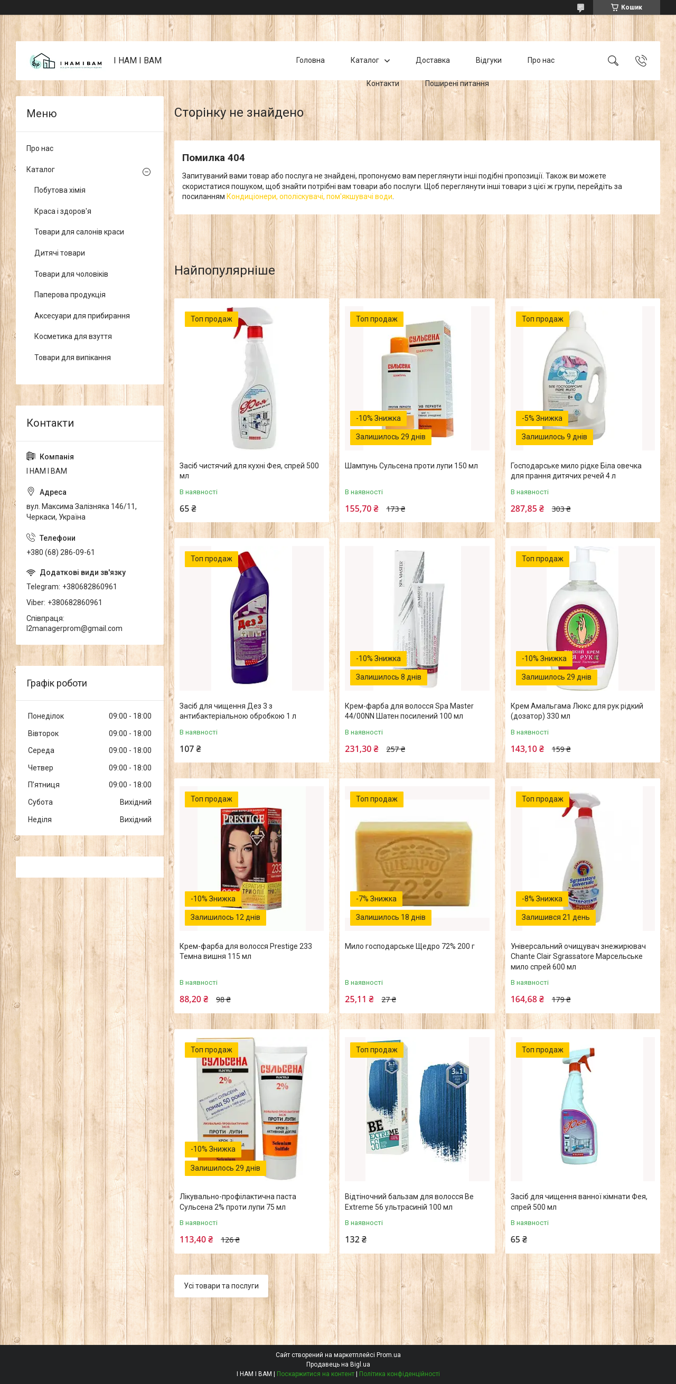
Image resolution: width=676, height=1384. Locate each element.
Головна (310, 60)
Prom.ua (389, 1355)
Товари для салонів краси (79, 232)
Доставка (433, 60)
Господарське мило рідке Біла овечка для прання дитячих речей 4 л (576, 471)
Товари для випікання (72, 357)
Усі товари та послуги (221, 1286)
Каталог (365, 60)
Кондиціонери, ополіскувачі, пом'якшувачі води (309, 196)
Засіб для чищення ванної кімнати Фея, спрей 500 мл (579, 1201)
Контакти (383, 83)
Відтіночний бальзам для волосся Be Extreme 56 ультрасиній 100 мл (409, 1201)
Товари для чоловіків (71, 274)
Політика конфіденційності (399, 1374)
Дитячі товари (59, 253)
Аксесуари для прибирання (82, 316)
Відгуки (489, 60)
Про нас (541, 60)
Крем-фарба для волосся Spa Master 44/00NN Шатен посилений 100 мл (409, 711)
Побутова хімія (60, 190)
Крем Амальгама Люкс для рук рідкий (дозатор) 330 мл (577, 711)
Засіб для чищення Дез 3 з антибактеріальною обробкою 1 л (238, 711)
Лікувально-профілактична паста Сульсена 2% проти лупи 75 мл (238, 1201)
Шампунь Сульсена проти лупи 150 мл (411, 466)
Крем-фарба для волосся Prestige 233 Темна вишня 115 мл (246, 951)
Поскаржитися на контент (315, 1374)
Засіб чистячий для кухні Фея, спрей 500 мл (249, 471)
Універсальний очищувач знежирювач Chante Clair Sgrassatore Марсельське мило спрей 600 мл (578, 956)
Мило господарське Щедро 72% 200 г (410, 946)
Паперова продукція (70, 294)
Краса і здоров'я (62, 211)
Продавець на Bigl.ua (338, 1364)
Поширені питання (457, 83)
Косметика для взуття (73, 336)
